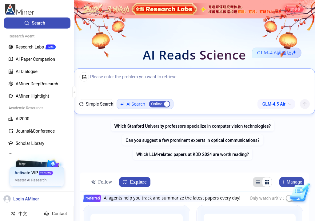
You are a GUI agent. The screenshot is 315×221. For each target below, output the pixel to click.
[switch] (159, 104)
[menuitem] (37, 23)
